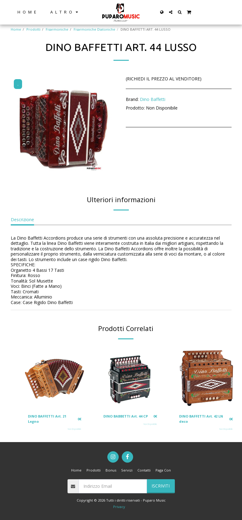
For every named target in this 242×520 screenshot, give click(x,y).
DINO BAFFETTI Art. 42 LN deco (201, 419)
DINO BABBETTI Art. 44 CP (126, 416)
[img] (54, 377)
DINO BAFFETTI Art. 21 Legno (47, 419)
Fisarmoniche (57, 29)
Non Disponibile (74, 429)
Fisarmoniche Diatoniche (94, 29)
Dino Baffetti (152, 99)
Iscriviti (161, 486)
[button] (171, 12)
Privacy (119, 506)
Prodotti (33, 29)
